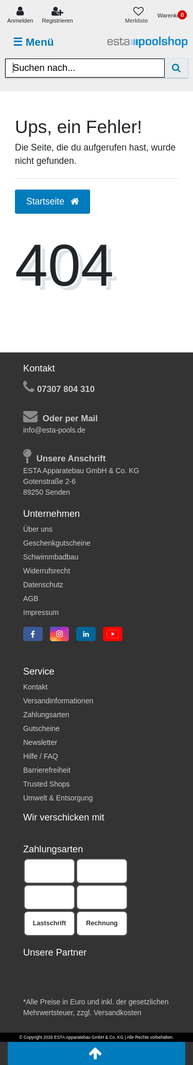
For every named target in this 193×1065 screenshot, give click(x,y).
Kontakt (35, 687)
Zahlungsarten (46, 715)
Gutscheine (41, 728)
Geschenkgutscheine (57, 543)
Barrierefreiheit (47, 770)
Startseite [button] (52, 201)
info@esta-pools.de (54, 430)
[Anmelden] (20, 16)
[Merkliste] (139, 16)
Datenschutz (43, 585)
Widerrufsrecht (46, 571)
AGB (31, 598)
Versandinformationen (58, 701)
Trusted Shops (46, 784)
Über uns (37, 529)
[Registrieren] (58, 16)
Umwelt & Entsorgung (58, 798)
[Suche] (176, 68)
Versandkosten (118, 1012)
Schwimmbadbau (50, 557)
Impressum (41, 612)
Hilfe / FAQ (40, 756)
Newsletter (40, 742)
